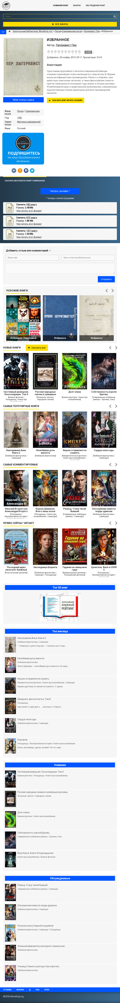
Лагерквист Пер (92, 31)
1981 (19, 117)
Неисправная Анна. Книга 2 (16, 451)
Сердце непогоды (104, 450)
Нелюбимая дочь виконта (45, 451)
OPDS (46, 990)
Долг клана (74, 392)
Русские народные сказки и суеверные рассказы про (45, 393)
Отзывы (7, 990)
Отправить (106, 279)
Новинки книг (60, 5)
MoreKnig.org (23, 5)
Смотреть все (37, 347)
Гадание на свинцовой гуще (75, 568)
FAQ (37, 990)
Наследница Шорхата (45, 567)
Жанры (77, 5)
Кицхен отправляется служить (74, 451)
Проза (20, 111)
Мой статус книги (23, 99)
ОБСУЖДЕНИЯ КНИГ (95, 5)
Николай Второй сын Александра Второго (16, 510)
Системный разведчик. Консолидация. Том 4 (16, 393)
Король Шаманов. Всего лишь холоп (45, 510)
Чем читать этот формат (29, 211)
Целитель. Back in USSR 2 (104, 568)
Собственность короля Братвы (104, 393)
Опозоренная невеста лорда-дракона (104, 510)
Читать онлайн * (60, 191)
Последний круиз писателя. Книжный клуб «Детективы (16, 568)
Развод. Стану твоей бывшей (74, 510)
